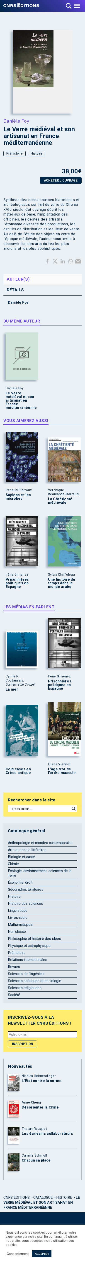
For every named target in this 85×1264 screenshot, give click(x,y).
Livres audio (17, 917)
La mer (12, 689)
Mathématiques (20, 924)
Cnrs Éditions (16, 1197)
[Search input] (39, 808)
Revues (14, 967)
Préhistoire (14, 153)
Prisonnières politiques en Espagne (17, 583)
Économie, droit (20, 882)
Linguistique (17, 910)
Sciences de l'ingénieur (26, 974)
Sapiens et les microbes (18, 496)
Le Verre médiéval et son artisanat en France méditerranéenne (21, 400)
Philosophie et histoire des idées (34, 938)
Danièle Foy (16, 121)
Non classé (17, 931)
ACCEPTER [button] (42, 1253)
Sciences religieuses (24, 988)
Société (14, 995)
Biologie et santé (21, 857)
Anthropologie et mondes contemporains (40, 843)
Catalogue (43, 1197)
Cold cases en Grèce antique (18, 771)
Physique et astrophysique (29, 946)
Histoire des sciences (25, 903)
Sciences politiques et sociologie (34, 981)
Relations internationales (27, 960)
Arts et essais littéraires (27, 850)
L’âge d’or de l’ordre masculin (62, 771)
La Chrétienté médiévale (60, 501)
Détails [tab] (15, 289)
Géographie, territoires (25, 889)
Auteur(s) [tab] (18, 279)
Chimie (13, 864)
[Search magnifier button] (73, 808)
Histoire (36, 153)
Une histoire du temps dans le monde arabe (61, 583)
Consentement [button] (18, 1254)
